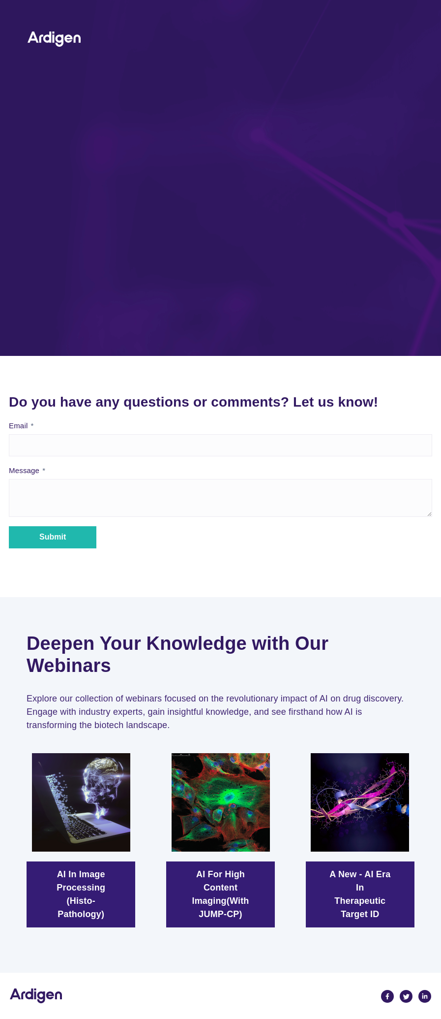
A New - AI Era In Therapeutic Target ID (359, 894)
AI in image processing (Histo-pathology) (81, 894)
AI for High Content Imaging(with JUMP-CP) (220, 894)
